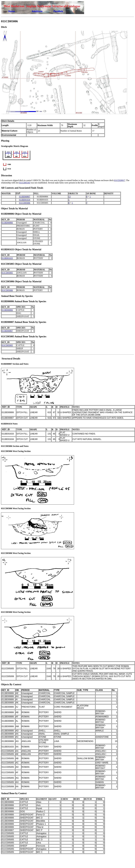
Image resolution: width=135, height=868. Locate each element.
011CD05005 (7, 273)
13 (70, 197)
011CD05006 (24, 203)
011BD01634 (24, 200)
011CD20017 (119, 180)
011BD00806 (7, 223)
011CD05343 (24, 183)
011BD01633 (7, 258)
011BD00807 (24, 197)
